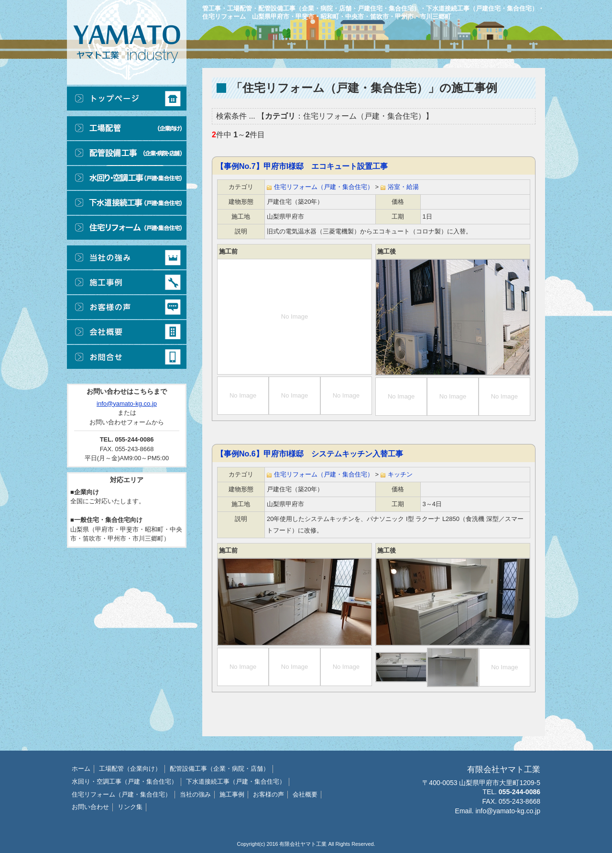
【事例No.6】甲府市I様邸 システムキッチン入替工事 (309, 454)
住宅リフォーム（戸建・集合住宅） (323, 186)
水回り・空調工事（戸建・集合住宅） (124, 781)
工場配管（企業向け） (130, 768)
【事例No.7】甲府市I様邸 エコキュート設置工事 (302, 166)
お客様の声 (268, 794)
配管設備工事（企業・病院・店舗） (219, 768)
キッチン (400, 474)
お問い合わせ (90, 806)
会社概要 (305, 794)
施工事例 (231, 794)
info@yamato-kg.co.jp (127, 403)
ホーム (81, 768)
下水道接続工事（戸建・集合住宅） (235, 781)
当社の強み (195, 794)
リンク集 (130, 806)
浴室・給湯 (403, 186)
